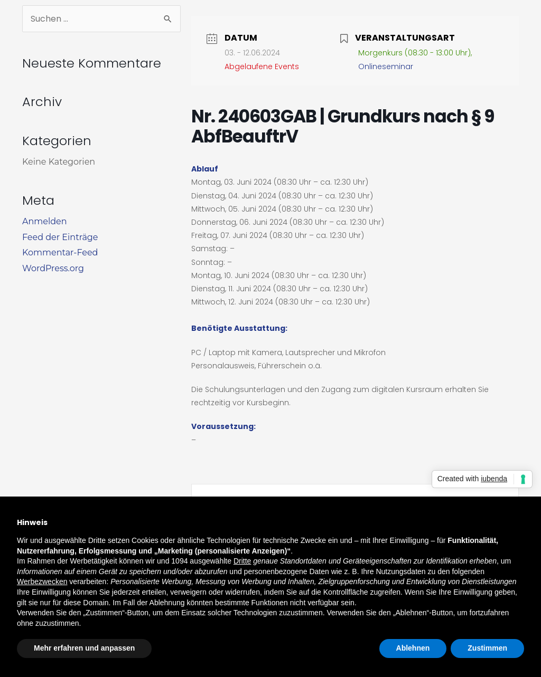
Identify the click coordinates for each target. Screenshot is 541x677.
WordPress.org (53, 268)
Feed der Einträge (60, 237)
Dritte (242, 561)
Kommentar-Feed (60, 252)
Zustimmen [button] (487, 648)
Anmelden (44, 221)
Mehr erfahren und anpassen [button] (84, 648)
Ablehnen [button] (413, 648)
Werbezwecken (42, 581)
